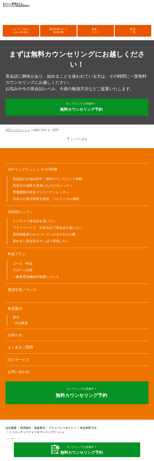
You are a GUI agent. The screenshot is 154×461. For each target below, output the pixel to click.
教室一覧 (132, 31)
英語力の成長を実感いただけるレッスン (42, 186)
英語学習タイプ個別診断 (58, 31)
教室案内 (15, 309)
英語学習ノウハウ (22, 290)
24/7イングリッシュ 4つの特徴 (32, 169)
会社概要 (11, 427)
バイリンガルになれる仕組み (21, 31)
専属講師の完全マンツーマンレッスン (41, 192)
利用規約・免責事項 (32, 427)
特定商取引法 (88, 427)
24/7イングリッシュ (18, 129)
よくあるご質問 (20, 347)
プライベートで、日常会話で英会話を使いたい (47, 228)
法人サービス (18, 360)
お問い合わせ (18, 372)
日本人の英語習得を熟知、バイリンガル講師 (46, 199)
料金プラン (17, 254)
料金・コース (96, 31)
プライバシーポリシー (62, 427)
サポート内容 (23, 270)
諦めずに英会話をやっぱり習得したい (41, 241)
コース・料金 (23, 263)
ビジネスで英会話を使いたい (34, 221)
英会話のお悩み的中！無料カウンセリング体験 (47, 179)
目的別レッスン (20, 212)
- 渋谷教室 (20, 323)
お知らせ (15, 335)
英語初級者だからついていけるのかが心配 (44, 234)
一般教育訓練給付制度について (36, 277)
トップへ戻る (79, 139)
